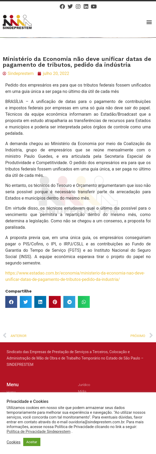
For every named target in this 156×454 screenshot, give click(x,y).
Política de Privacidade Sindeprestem (38, 431)
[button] (149, 21)
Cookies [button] (14, 442)
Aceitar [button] (31, 442)
